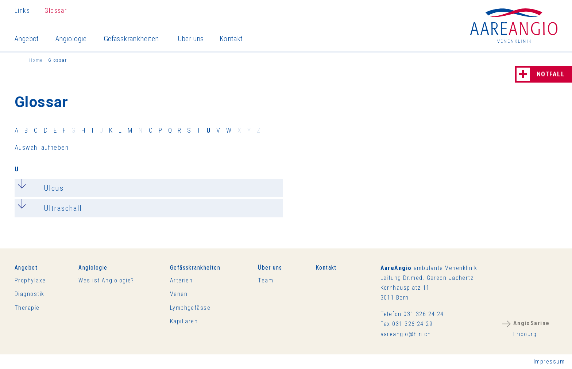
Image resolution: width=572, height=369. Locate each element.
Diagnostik (29, 293)
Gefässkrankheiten (131, 38)
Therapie (27, 307)
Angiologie (71, 38)
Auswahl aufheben (42, 147)
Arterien (181, 280)
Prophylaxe (30, 280)
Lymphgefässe (190, 307)
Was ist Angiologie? (106, 280)
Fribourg (531, 329)
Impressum (549, 361)
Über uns (191, 38)
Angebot (27, 38)
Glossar (56, 10)
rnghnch (405, 334)
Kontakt (231, 38)
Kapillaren (184, 321)
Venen (179, 293)
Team (265, 280)
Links (22, 10)
